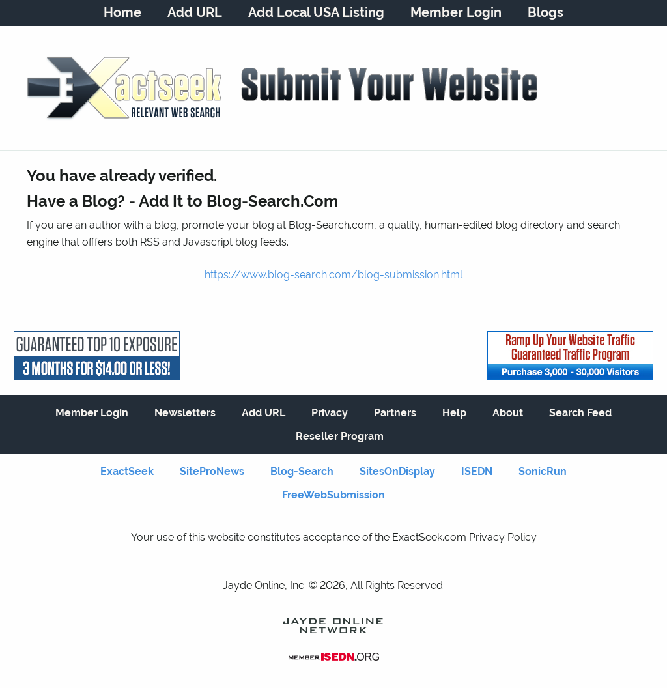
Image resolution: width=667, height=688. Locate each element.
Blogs (545, 12)
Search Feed (580, 413)
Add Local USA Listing (316, 12)
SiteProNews (212, 471)
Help (454, 413)
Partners (395, 413)
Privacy (329, 413)
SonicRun (542, 471)
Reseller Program (340, 436)
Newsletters (185, 413)
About (507, 413)
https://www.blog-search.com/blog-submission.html (333, 274)
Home (122, 12)
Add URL (194, 12)
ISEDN (476, 471)
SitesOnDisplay (397, 471)
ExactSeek (127, 471)
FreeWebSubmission (333, 495)
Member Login (456, 12)
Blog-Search (302, 471)
